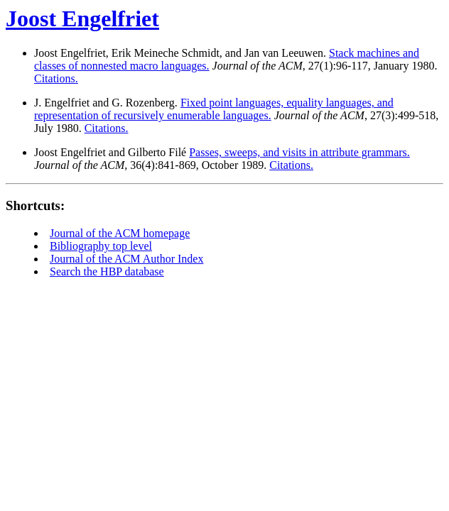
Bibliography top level (101, 246)
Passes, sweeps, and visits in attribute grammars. (299, 152)
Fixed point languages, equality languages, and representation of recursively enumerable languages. (214, 109)
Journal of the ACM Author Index (126, 259)
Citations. (56, 78)
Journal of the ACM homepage (120, 233)
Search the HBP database (107, 271)
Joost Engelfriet (82, 18)
